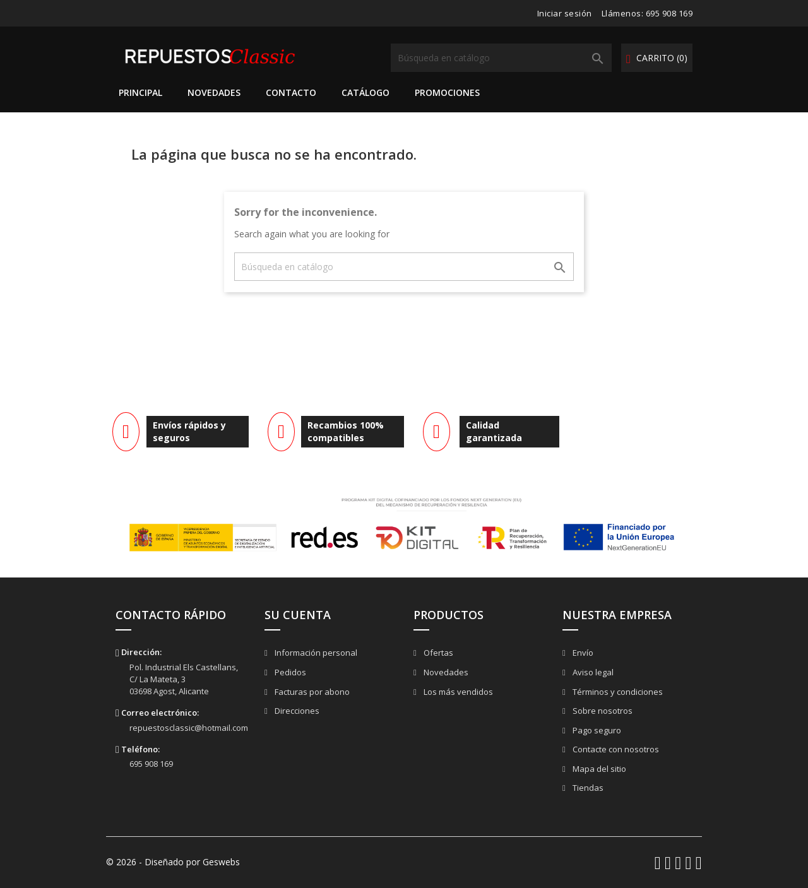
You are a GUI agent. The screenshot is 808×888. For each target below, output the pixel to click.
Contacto (291, 92)
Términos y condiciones (617, 691)
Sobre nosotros (602, 710)
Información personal (315, 652)
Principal (140, 92)
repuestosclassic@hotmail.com (188, 727)
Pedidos (289, 672)
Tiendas (587, 787)
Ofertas (437, 652)
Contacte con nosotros (615, 749)
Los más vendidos (457, 691)
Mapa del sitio (598, 768)
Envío (582, 652)
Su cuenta (297, 614)
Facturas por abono (311, 691)
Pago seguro (596, 730)
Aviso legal (592, 672)
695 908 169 (669, 13)
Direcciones (296, 710)
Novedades (214, 92)
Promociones (447, 92)
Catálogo (365, 92)
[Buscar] (501, 58)
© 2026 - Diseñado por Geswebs (173, 862)
